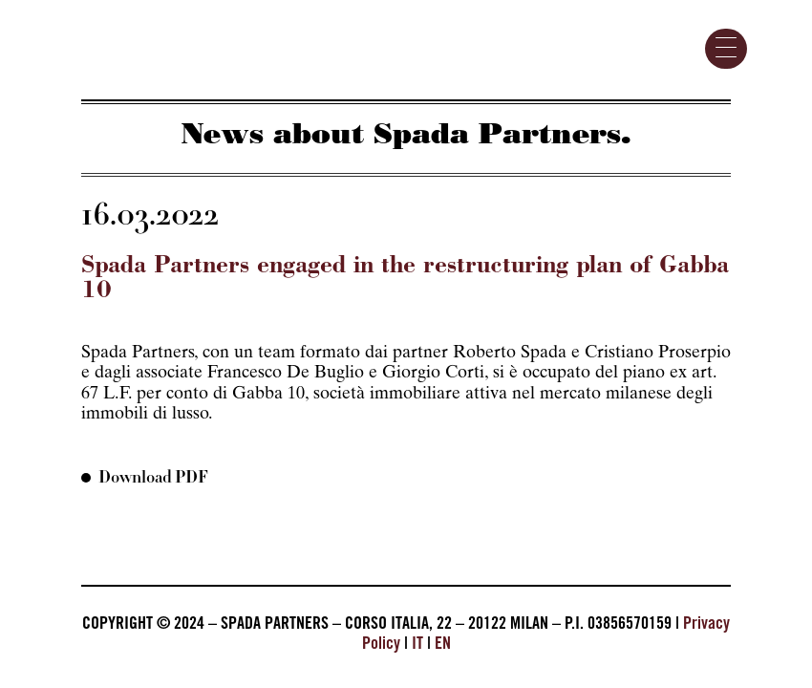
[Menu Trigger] (726, 49)
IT (417, 645)
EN (443, 645)
